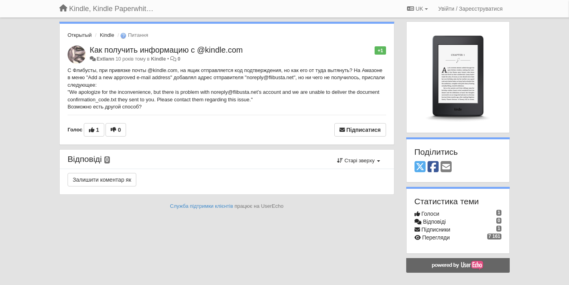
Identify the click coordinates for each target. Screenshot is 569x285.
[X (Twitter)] (420, 167)
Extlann (105, 59)
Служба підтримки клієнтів (201, 206)
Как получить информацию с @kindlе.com (166, 50)
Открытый (80, 35)
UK (417, 9)
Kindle (107, 35)
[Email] (446, 167)
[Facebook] (433, 167)
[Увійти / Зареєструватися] (470, 8)
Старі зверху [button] (358, 160)
